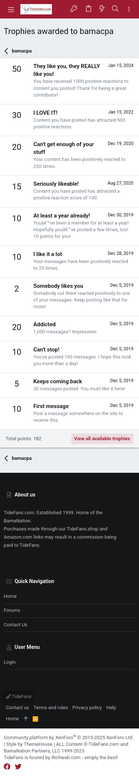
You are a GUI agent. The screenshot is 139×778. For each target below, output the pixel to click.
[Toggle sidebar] (129, 9)
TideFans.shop (82, 529)
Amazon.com (18, 537)
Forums (12, 610)
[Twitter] (18, 766)
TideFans (19, 696)
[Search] (115, 9)
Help (111, 707)
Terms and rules (51, 707)
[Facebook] (7, 766)
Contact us (15, 624)
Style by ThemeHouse (29, 744)
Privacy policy (87, 707)
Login (10, 662)
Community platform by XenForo (68, 737)
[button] (11, 9)
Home (10, 596)
